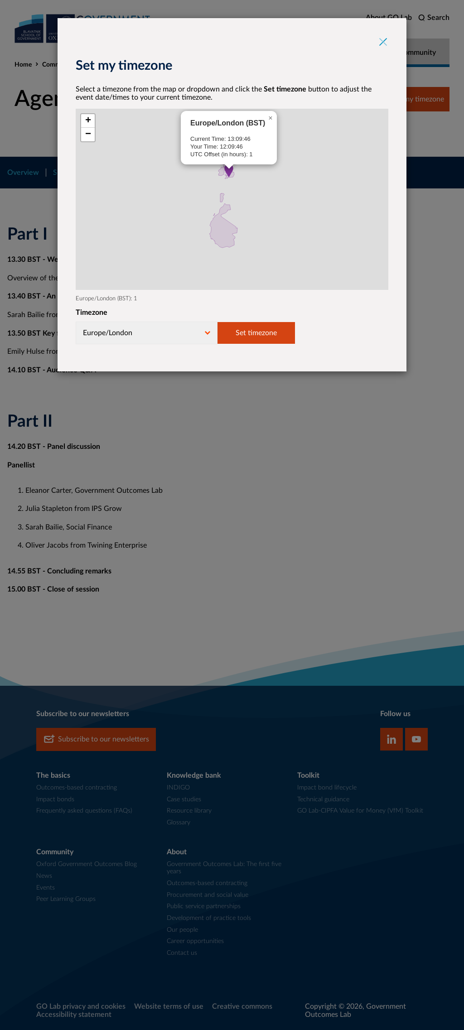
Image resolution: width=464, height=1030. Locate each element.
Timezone (91, 312)
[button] (228, 170)
